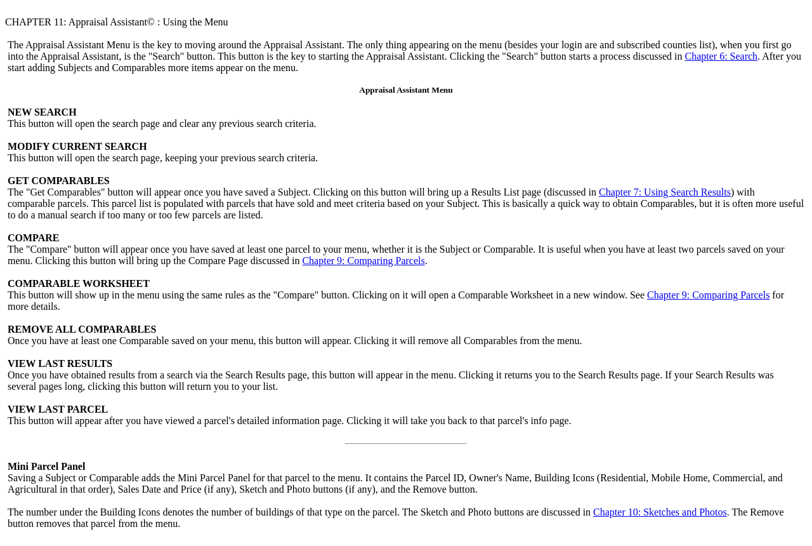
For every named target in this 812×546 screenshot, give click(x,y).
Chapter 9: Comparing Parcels (363, 260)
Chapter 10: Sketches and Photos (660, 512)
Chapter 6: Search (720, 56)
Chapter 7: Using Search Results (665, 192)
